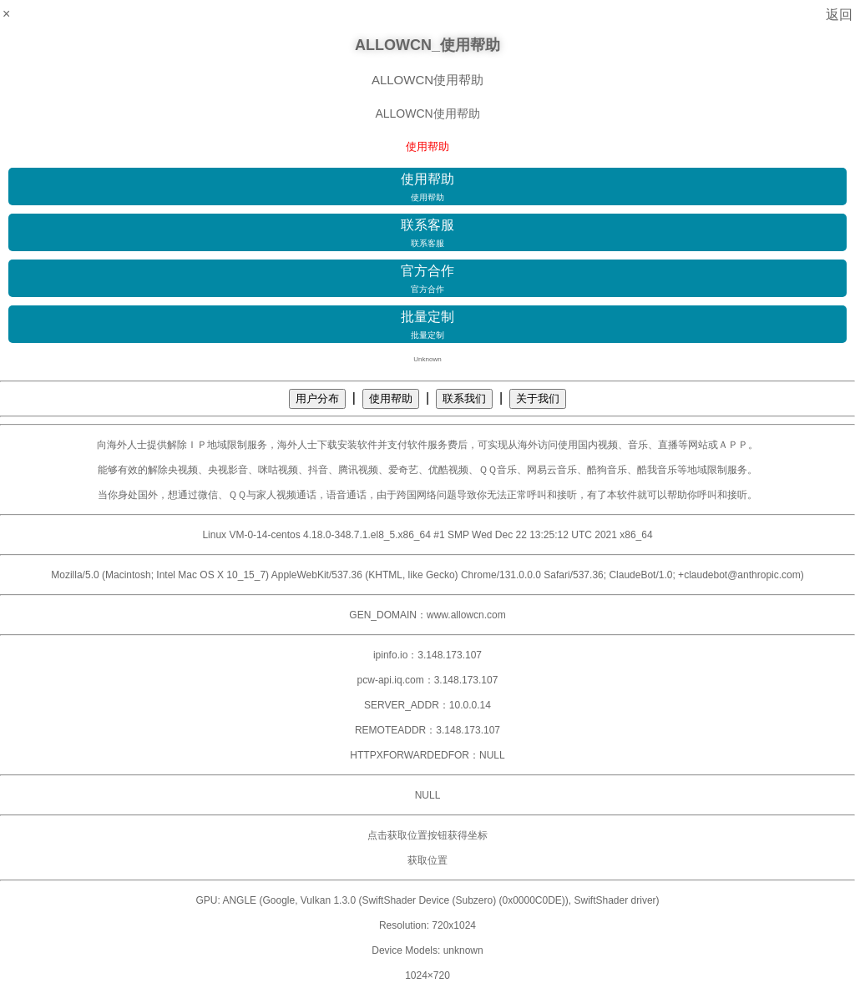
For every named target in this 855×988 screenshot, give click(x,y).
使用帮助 (427, 188)
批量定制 (427, 325)
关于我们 (537, 398)
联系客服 (427, 234)
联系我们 (464, 398)
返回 (839, 15)
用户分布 (317, 398)
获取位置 (427, 860)
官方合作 (427, 279)
